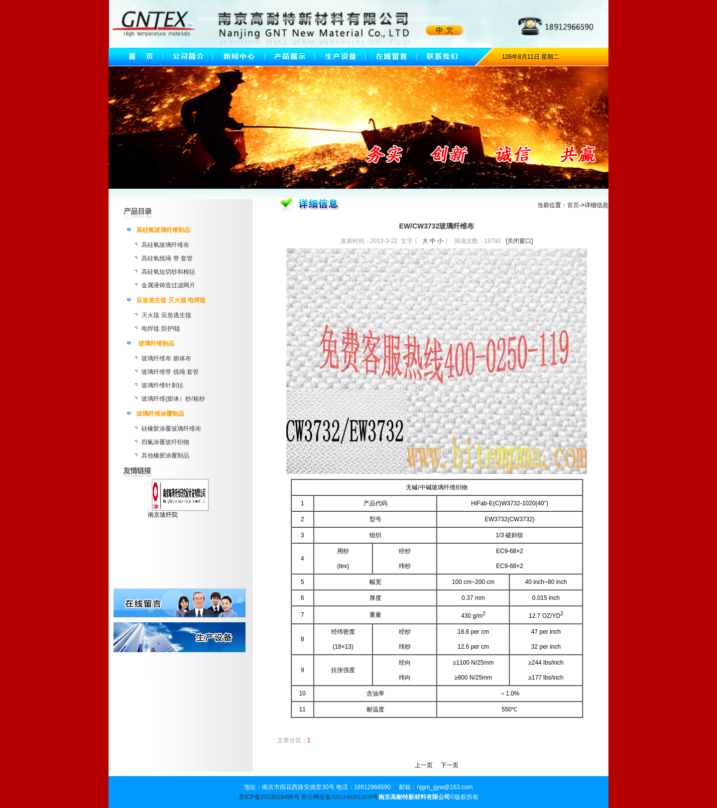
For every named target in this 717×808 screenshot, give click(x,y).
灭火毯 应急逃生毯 (166, 315)
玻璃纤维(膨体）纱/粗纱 (173, 398)
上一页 (424, 765)
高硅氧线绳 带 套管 (167, 258)
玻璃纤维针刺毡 (162, 385)
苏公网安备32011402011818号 (339, 797)
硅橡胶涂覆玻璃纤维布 (171, 428)
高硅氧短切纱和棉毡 (168, 271)
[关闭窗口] (519, 240)
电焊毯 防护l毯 (160, 328)
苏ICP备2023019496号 (269, 797)
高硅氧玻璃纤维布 (165, 244)
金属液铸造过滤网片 (168, 285)
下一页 (450, 765)
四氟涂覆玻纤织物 (165, 442)
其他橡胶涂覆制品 (165, 455)
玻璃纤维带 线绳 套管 (170, 371)
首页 (573, 205)
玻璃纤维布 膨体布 (166, 358)
